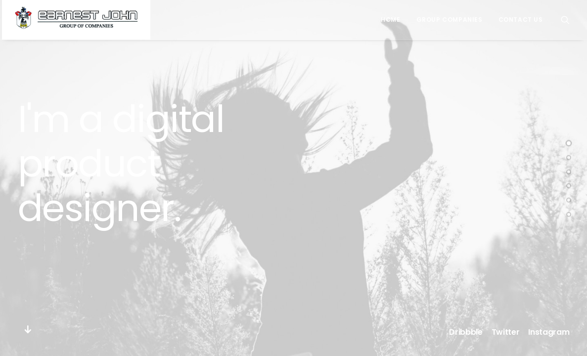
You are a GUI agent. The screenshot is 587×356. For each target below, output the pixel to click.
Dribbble (465, 332)
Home (390, 19)
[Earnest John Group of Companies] (76, 20)
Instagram (548, 332)
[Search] (565, 20)
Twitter (506, 332)
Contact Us (520, 19)
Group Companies (449, 19)
